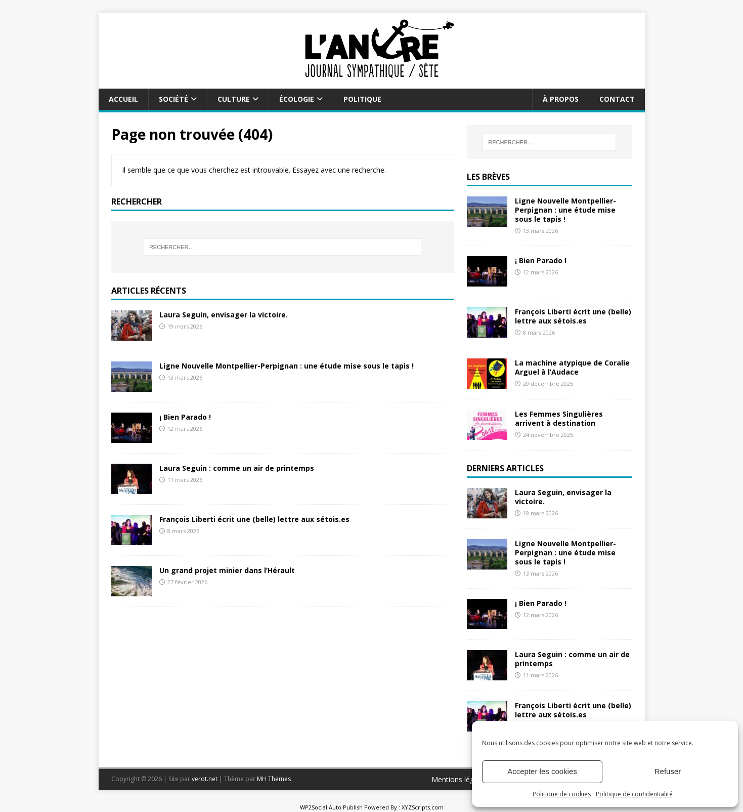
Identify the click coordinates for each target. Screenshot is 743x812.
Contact (617, 99)
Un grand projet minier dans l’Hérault (227, 570)
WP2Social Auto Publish (331, 807)
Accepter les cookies (542, 771)
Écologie (296, 99)
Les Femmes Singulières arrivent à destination (559, 418)
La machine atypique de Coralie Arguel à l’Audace (572, 367)
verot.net (204, 779)
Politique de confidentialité (634, 794)
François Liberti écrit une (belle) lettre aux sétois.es (254, 519)
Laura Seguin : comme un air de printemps (236, 468)
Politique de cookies (562, 794)
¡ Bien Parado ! (185, 417)
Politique (362, 99)
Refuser (667, 771)
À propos (561, 99)
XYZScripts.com (423, 807)
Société (173, 99)
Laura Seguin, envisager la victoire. (223, 314)
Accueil (123, 99)
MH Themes (274, 779)
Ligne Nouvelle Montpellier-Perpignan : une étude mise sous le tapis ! (286, 366)
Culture (233, 99)
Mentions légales (459, 779)
